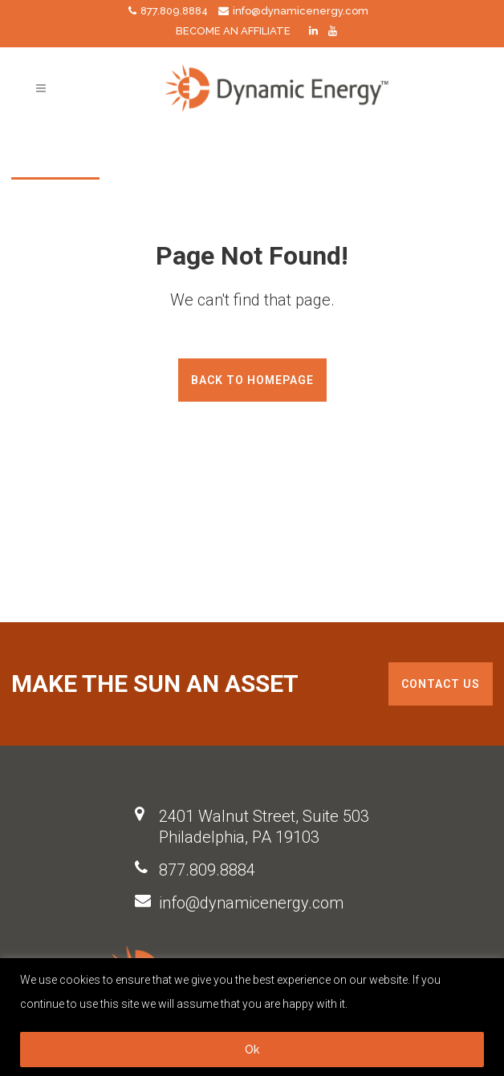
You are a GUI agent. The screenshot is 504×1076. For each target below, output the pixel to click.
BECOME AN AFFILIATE (233, 31)
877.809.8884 (207, 870)
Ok (252, 1049)
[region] (252, 1017)
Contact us (440, 684)
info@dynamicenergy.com (251, 902)
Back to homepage (252, 380)
